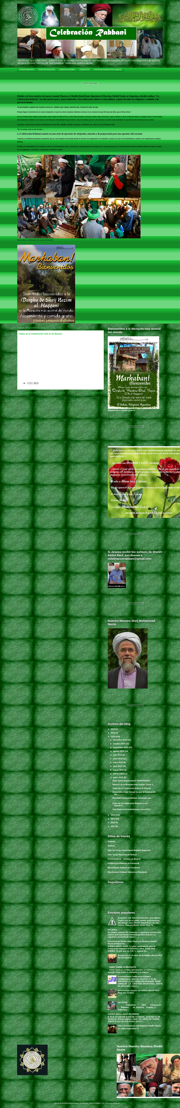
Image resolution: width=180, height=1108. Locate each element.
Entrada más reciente (28, 393)
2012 (113, 822)
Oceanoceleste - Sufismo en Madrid (124, 859)
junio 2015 (118, 759)
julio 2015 (117, 755)
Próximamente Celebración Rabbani (134, 977)
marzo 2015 (118, 770)
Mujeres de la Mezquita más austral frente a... (133, 785)
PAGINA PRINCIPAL (27, 69)
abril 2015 (117, 766)
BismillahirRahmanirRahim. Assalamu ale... (132, 798)
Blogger (123, 1103)
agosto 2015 (119, 751)
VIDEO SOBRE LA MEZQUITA (122, 967)
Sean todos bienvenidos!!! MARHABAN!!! (131, 781)
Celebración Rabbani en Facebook (123, 863)
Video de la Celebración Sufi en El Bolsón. (131, 788)
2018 (113, 729)
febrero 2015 (119, 774)
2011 (113, 826)
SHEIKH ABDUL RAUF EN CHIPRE (123, 1014)
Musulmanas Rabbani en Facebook (124, 868)
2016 (113, 733)
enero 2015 (118, 777)
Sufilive (111, 846)
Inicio (63, 393)
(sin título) (112, 930)
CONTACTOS (84, 69)
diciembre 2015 (120, 740)
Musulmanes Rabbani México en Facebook (127, 872)
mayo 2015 (118, 762)
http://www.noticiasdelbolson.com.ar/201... (131, 809)
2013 (113, 819)
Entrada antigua (95, 393)
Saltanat (111, 842)
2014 (113, 815)
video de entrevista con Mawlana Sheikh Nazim (139, 1026)
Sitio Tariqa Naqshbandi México (122, 855)
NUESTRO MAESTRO (47, 69)
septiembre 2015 (121, 747)
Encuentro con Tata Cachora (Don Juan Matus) (139, 918)
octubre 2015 (119, 744)
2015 (113, 737)
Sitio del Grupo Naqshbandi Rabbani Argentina (129, 850)
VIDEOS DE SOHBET (67, 69)
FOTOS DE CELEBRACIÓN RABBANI (107, 69)
